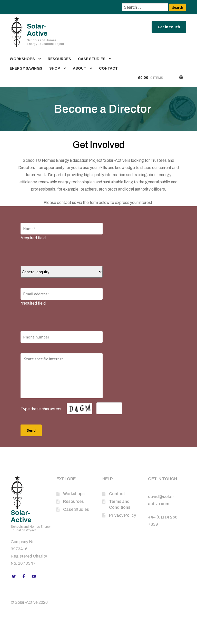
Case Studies (91, 59)
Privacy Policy (122, 515)
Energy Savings (26, 68)
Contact (108, 68)
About (79, 68)
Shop (54, 68)
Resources (59, 59)
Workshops (22, 59)
